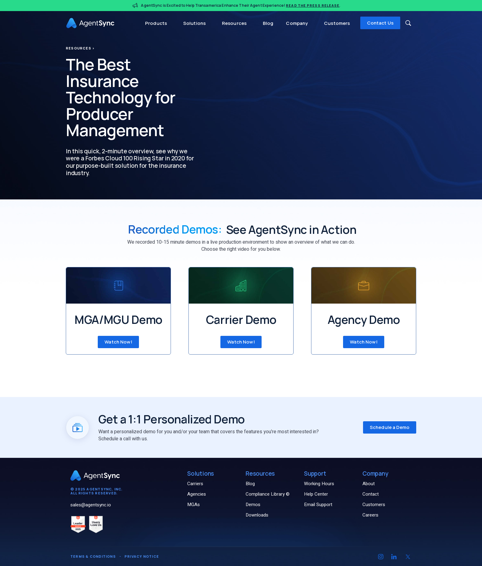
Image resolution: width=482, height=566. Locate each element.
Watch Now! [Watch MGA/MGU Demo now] (118, 342)
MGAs (193, 504)
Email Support (318, 504)
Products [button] (156, 23)
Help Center (316, 494)
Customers (337, 23)
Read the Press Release (312, 5)
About (368, 483)
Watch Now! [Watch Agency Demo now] (363, 342)
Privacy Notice (141, 556)
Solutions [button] (195, 23)
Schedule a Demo (389, 427)
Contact (370, 494)
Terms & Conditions (93, 556)
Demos (253, 504)
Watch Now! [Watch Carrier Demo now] (241, 342)
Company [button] (297, 23)
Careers (370, 515)
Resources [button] (235, 23)
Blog (268, 23)
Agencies (196, 494)
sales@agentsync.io (90, 504)
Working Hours (319, 483)
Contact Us (380, 23)
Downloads (257, 515)
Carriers (195, 483)
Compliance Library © (268, 494)
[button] (408, 23)
